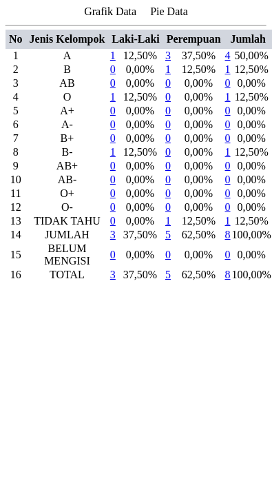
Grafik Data (110, 11)
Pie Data (169, 11)
